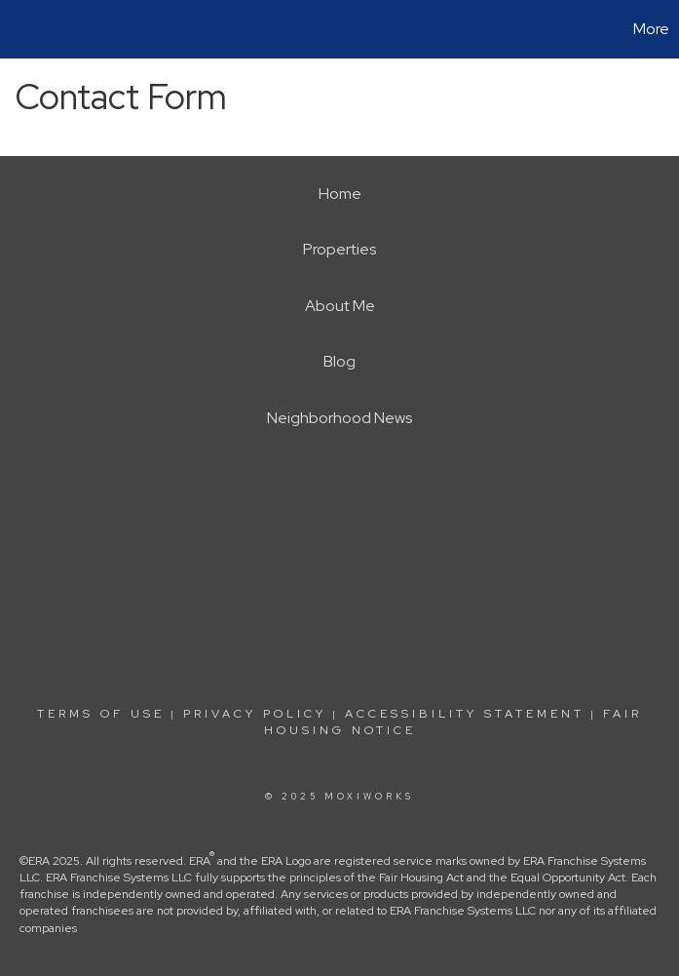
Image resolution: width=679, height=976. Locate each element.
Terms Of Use (101, 714)
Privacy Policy (254, 714)
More (651, 29)
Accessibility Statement (465, 714)
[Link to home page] (25, 29)
